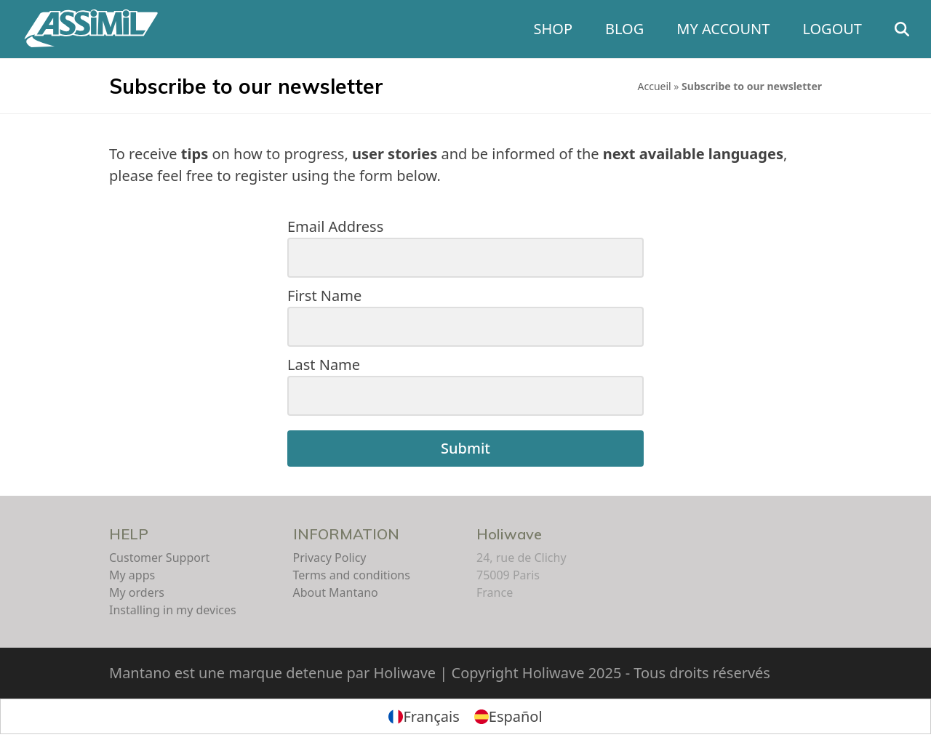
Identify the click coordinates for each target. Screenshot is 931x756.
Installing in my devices (172, 610)
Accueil (654, 86)
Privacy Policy (330, 558)
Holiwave (509, 534)
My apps (132, 575)
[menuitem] (423, 716)
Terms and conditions (351, 575)
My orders (136, 592)
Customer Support (159, 558)
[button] (902, 29)
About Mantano (335, 592)
